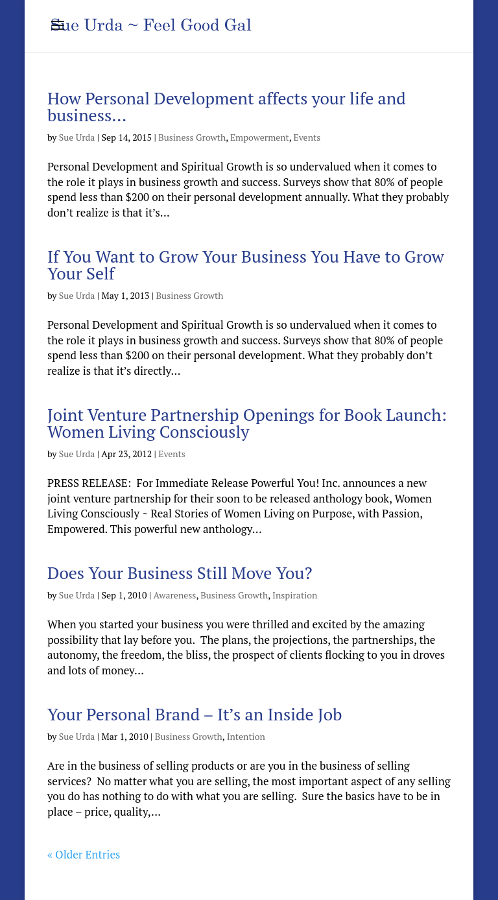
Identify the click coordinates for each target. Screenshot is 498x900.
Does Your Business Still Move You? (180, 573)
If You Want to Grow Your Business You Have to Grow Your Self (245, 264)
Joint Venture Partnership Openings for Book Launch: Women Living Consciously (247, 422)
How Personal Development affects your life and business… (226, 106)
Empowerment (259, 137)
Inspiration (294, 595)
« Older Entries (83, 854)
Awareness (174, 595)
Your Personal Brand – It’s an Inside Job (194, 714)
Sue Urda (77, 137)
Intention (246, 736)
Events (307, 137)
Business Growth (192, 137)
